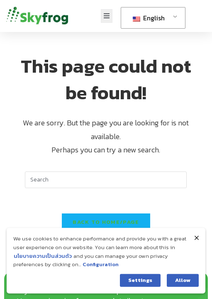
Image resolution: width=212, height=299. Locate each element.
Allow (182, 283)
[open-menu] (106, 16)
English (149, 18)
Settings (140, 283)
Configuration (101, 268)
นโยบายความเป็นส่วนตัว (43, 259)
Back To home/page (106, 222)
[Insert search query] (106, 180)
